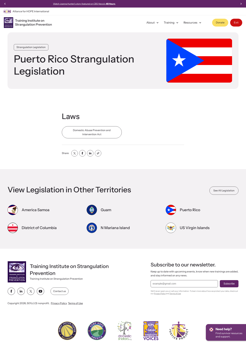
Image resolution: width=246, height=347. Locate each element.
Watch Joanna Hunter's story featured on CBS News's (123, 3)
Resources (193, 22)
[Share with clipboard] (98, 153)
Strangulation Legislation (31, 47)
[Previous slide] (5, 4)
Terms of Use (75, 303)
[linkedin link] (21, 291)
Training (171, 22)
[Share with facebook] (82, 153)
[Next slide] (241, 4)
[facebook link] (11, 291)
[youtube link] (40, 291)
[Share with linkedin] (90, 153)
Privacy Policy (59, 303)
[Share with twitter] (74, 153)
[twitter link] (31, 291)
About (152, 22)
